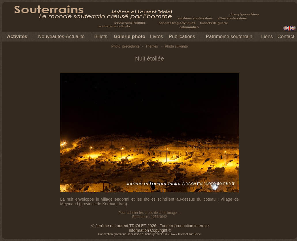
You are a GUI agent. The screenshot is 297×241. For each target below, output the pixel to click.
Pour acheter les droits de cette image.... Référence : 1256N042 (149, 215)
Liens (267, 36)
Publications (182, 36)
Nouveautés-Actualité (61, 36)
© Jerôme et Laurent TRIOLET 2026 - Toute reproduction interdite (150, 225)
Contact (285, 36)
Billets (100, 36)
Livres (156, 36)
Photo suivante (176, 46)
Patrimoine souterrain (229, 36)
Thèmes (151, 46)
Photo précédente (125, 46)
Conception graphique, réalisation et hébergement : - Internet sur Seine (149, 234)
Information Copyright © (150, 230)
